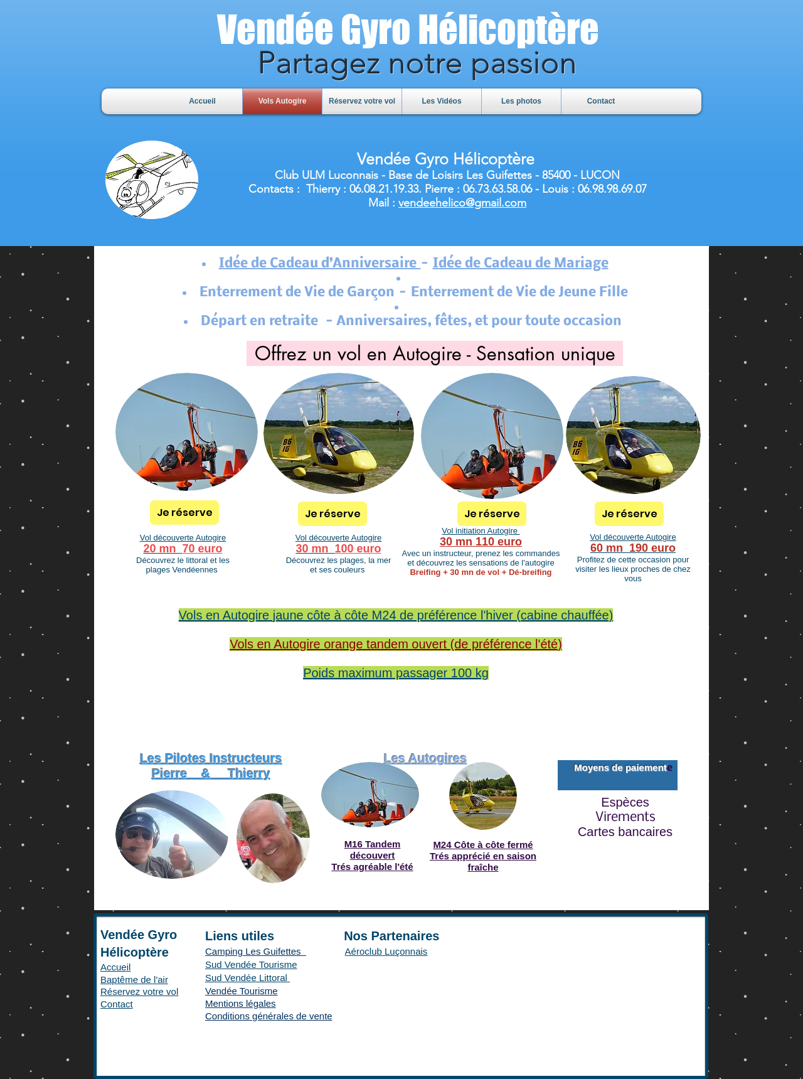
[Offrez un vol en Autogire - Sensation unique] (435, 353)
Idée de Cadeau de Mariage (521, 264)
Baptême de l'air (134, 979)
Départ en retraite (263, 321)
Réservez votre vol (139, 991)
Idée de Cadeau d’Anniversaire (320, 264)
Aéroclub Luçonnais (386, 951)
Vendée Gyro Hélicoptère (408, 29)
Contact (116, 1004)
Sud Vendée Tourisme (251, 964)
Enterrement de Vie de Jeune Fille (519, 293)
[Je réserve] (184, 512)
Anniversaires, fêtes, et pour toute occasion (481, 321)
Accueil (115, 967)
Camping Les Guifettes (255, 951)
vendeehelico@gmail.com (462, 203)
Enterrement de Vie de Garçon (297, 293)
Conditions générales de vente (268, 1016)
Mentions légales (240, 1003)
